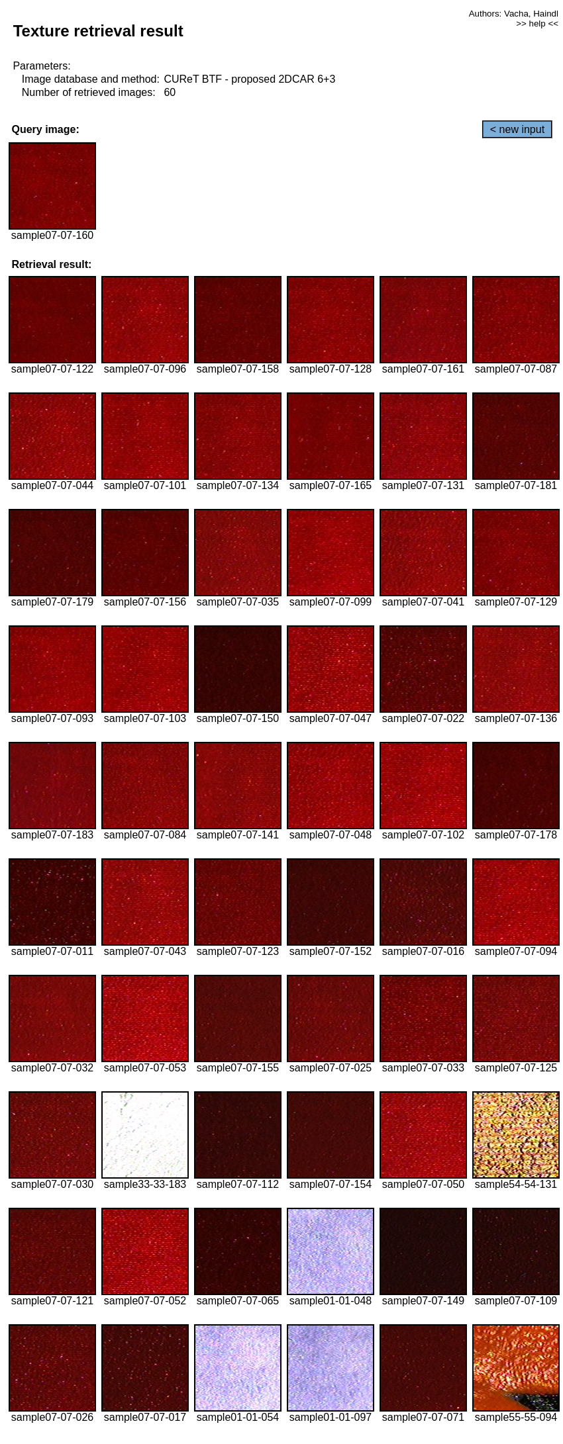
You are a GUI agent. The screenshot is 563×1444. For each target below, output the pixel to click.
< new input (517, 129)
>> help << (537, 23)
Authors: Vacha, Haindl (513, 14)
